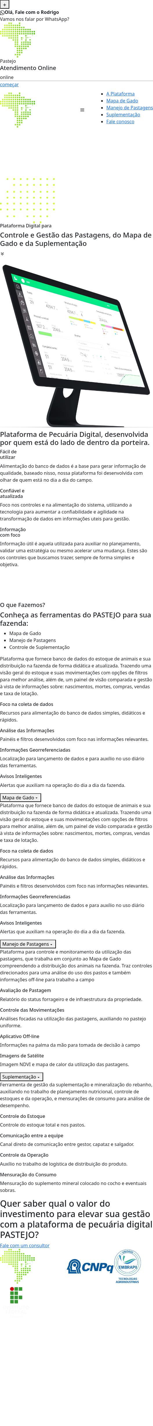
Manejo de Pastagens (129, 107)
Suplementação (123, 114)
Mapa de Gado (122, 100)
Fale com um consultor (25, 1245)
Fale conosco (120, 121)
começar (9, 84)
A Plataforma (120, 94)
